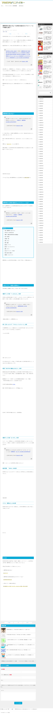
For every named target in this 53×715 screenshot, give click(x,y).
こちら (14, 384)
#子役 (26, 306)
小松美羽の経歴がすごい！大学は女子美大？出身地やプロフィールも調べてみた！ (18, 629)
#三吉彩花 (21, 56)
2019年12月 (41, 220)
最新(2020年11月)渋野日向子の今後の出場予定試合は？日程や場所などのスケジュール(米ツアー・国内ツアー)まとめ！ (47, 67)
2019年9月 (41, 227)
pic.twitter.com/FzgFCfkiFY (11, 121)
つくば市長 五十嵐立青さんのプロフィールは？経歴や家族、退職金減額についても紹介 (19, 639)
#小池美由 (27, 52)
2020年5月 (41, 208)
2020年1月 (41, 218)
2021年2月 (41, 187)
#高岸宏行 (15, 54)
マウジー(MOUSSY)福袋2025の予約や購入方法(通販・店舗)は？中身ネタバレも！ (47, 48)
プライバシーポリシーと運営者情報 (11, 5)
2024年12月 (41, 98)
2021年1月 (41, 189)
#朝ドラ (23, 306)
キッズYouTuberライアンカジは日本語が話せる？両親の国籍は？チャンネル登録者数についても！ (20, 655)
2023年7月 (41, 132)
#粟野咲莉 (23, 51)
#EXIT (26, 51)
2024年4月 (41, 113)
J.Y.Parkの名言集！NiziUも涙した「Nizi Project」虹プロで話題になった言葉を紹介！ (18, 634)
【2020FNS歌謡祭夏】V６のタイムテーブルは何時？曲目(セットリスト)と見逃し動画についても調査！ (20, 645)
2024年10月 (41, 103)
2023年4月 (41, 139)
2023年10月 (41, 127)
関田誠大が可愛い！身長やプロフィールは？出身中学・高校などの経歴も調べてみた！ (47, 87)
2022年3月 (41, 158)
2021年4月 (41, 182)
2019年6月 (41, 235)
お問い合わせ (21, 5)
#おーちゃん (18, 52)
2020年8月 (41, 201)
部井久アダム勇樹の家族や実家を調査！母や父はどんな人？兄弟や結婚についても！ (18, 649)
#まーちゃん (16, 56)
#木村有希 (23, 52)
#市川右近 (10, 52)
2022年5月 (41, 153)
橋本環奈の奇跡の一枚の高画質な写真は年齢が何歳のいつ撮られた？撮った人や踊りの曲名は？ (47, 77)
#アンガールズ (25, 56)
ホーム (2, 5)
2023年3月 (41, 141)
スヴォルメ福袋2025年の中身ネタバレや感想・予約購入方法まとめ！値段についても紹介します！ (47, 28)
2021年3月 (41, 184)
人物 (3, 31)
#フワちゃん (11, 56)
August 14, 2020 (19, 125)
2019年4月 (41, 239)
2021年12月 (41, 165)
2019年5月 (41, 237)
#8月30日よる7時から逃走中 (11, 51)
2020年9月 (41, 199)
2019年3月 (41, 242)
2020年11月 (41, 194)
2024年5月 (41, 110)
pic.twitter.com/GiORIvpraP (25, 451)
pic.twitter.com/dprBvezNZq (11, 307)
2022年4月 (41, 156)
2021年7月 (41, 175)
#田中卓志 (19, 54)
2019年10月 (41, 225)
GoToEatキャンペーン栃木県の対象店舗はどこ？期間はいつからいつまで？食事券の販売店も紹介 (47, 62)
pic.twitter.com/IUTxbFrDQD (11, 216)
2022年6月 (41, 151)
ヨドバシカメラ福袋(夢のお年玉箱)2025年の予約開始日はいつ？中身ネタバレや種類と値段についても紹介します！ (47, 43)
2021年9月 (41, 170)
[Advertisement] (26, 14)
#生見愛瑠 (23, 54)
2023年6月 (41, 134)
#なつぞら (18, 451)
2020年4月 (41, 211)
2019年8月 (41, 230)
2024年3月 (41, 115)
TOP (5, 709)
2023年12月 (41, 122)
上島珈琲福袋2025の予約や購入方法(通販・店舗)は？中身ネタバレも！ (47, 33)
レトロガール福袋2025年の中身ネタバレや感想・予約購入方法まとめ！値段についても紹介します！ (47, 57)
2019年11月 (41, 223)
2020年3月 (41, 213)
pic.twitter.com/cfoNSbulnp (24, 57)
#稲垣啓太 (14, 52)
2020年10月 (41, 196)
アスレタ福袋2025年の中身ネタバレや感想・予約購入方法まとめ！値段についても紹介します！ (47, 38)
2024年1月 (41, 120)
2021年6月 (41, 177)
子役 (6, 31)
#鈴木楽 (11, 54)
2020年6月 (41, 206)
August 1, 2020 (25, 61)
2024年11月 (41, 101)
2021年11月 (41, 168)
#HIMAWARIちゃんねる (14, 57)
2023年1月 (41, 146)
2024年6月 (41, 108)
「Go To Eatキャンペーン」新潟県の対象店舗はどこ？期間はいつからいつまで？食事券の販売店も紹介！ (47, 72)
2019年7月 (41, 232)
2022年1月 (41, 163)
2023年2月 (41, 144)
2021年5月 (41, 180)
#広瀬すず (19, 120)
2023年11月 (41, 125)
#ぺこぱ (26, 54)
